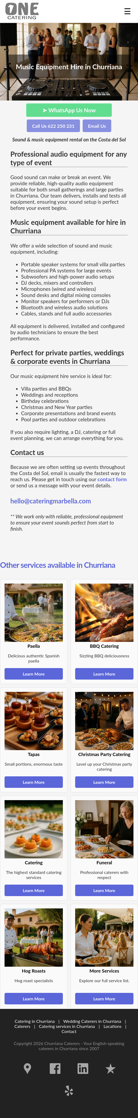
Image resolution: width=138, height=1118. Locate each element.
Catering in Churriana (35, 1021)
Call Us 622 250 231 (53, 126)
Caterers (22, 1026)
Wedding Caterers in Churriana (92, 1021)
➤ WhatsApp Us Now (69, 110)
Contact (69, 1031)
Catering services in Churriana (67, 1026)
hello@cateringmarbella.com (50, 501)
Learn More (34, 673)
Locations (112, 1026)
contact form (112, 479)
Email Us (97, 126)
